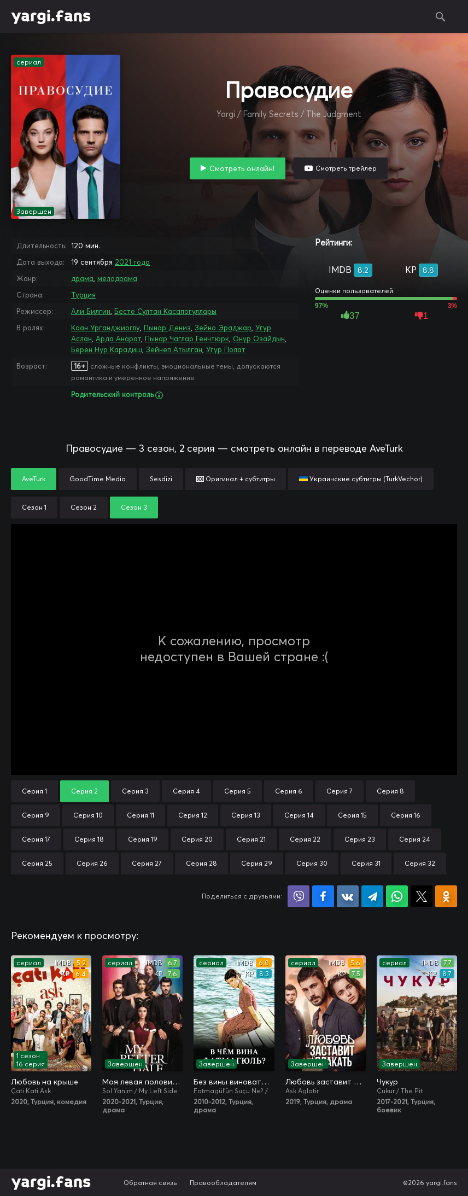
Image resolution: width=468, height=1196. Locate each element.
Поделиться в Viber (298, 896)
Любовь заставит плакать (325, 1082)
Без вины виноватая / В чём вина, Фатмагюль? (234, 1082)
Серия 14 (299, 815)
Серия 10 (88, 815)
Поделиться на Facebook (323, 896)
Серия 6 (288, 791)
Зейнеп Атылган (174, 349)
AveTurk (33, 479)
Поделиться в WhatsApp (397, 896)
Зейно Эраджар (223, 327)
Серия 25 (37, 863)
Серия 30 (311, 863)
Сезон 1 (34, 507)
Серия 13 (245, 815)
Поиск (440, 16)
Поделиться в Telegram (372, 896)
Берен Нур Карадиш (106, 349)
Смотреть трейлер (346, 168)
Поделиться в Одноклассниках (446, 896)
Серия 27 (147, 863)
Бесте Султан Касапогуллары (165, 311)
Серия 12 (192, 815)
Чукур (387, 1082)
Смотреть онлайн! (241, 168)
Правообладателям (223, 1183)
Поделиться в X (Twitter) (421, 896)
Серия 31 (366, 863)
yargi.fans (51, 16)
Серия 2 (84, 791)
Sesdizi (161, 479)
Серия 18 (89, 839)
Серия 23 (359, 839)
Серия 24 (414, 839)
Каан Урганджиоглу (105, 327)
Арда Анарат (118, 338)
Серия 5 (237, 791)
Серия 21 (251, 839)
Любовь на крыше (44, 1082)
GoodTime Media (97, 479)
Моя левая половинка (142, 1082)
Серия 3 (135, 791)
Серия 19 (142, 839)
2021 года (132, 262)
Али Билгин (90, 311)
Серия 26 (92, 863)
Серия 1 (34, 791)
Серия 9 (35, 815)
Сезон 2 (84, 507)
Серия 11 (140, 815)
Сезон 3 (134, 507)
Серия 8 (390, 791)
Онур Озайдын (259, 338)
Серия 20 (197, 839)
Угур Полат (225, 349)
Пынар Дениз (167, 327)
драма (82, 278)
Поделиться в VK (348, 896)
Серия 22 (305, 839)
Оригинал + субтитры (235, 479)
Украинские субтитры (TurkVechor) (361, 479)
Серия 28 (201, 863)
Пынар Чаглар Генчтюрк (187, 338)
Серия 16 (405, 815)
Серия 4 (186, 791)
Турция (83, 294)
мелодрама (117, 278)
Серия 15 (352, 815)
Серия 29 (256, 863)
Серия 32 (420, 863)
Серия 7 (339, 791)
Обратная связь (150, 1183)
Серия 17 (36, 839)
